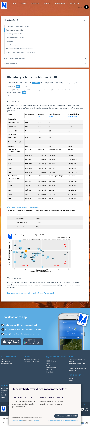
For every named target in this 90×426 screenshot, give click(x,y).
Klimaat (23, 3)
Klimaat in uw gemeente (13, 45)
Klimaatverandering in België (14, 58)
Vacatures (72, 378)
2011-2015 (43, 83)
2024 (17, 83)
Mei (28, 90)
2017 (13, 86)
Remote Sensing (51, 367)
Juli (35, 90)
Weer (14, 3)
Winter (9, 92)
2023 (21, 83)
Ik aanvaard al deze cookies (66, 416)
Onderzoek (35, 3)
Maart (21, 90)
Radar (48, 363)
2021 (30, 83)
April (25, 90)
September (47, 90)
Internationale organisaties (77, 363)
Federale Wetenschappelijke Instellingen (77, 369)
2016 (9, 86)
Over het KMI (74, 3)
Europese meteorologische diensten (77, 360)
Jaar (8, 95)
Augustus (40, 90)
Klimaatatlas (9, 41)
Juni (32, 90)
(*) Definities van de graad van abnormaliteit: (23, 207)
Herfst (24, 92)
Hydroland (49, 372)
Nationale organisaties (76, 366)
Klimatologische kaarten (14, 34)
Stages (71, 380)
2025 (13, 83)
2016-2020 (36, 83)
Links (71, 356)
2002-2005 (59, 83)
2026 (9, 83)
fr (81, 7)
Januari (10, 90)
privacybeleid (35, 420)
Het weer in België (8, 356)
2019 (21, 86)
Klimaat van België (11, 20)
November (61, 90)
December (68, 90)
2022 (26, 83)
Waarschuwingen (6, 363)
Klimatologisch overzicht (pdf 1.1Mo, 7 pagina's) (30, 293)
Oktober (54, 90)
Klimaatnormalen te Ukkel (14, 37)
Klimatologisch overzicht (14, 30)
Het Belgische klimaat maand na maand (19, 48)
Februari (15, 90)
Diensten (47, 3)
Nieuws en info (60, 3)
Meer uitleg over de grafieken (71, 83)
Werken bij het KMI (76, 375)
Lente (14, 92)
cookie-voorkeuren (17, 420)
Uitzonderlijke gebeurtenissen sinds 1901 (20, 52)
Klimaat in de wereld (11, 64)
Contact (5, 385)
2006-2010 (51, 83)
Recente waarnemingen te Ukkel (17, 26)
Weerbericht (5, 359)
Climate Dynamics (51, 370)
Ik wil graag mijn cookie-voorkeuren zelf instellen (63, 420)
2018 (17, 86)
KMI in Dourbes (51, 361)
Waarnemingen (5, 361)
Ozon (48, 365)
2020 (25, 86)
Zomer (19, 92)
